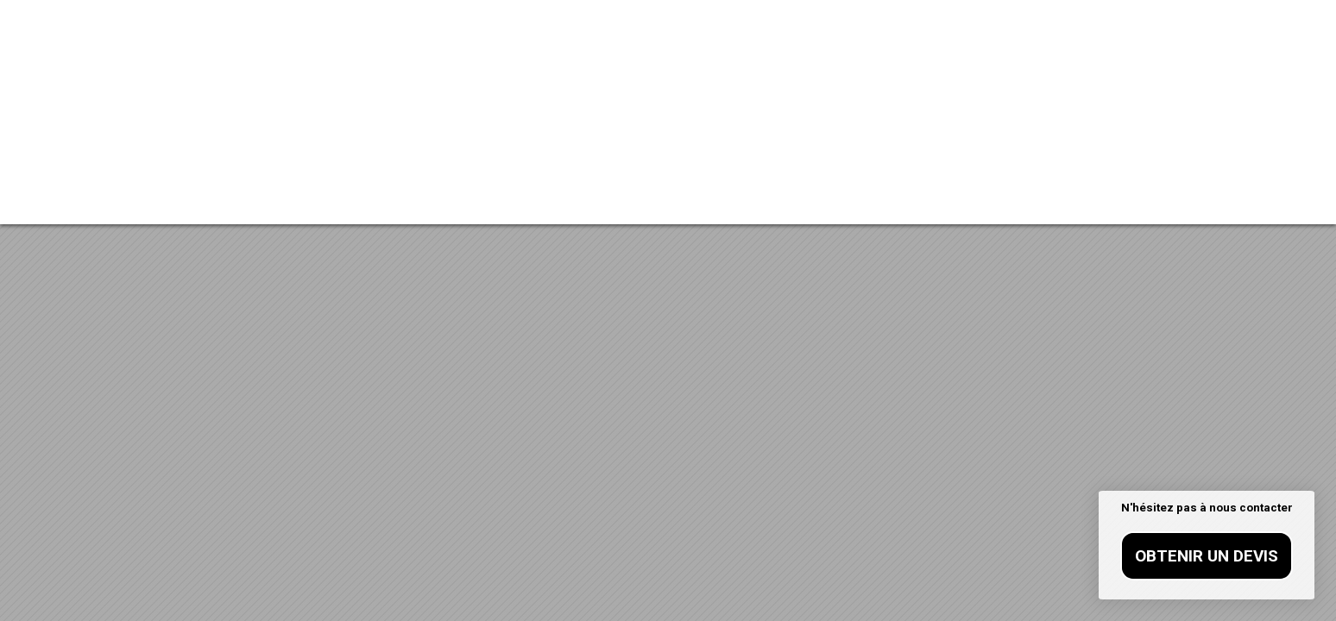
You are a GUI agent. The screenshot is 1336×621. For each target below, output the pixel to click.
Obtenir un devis (1206, 556)
